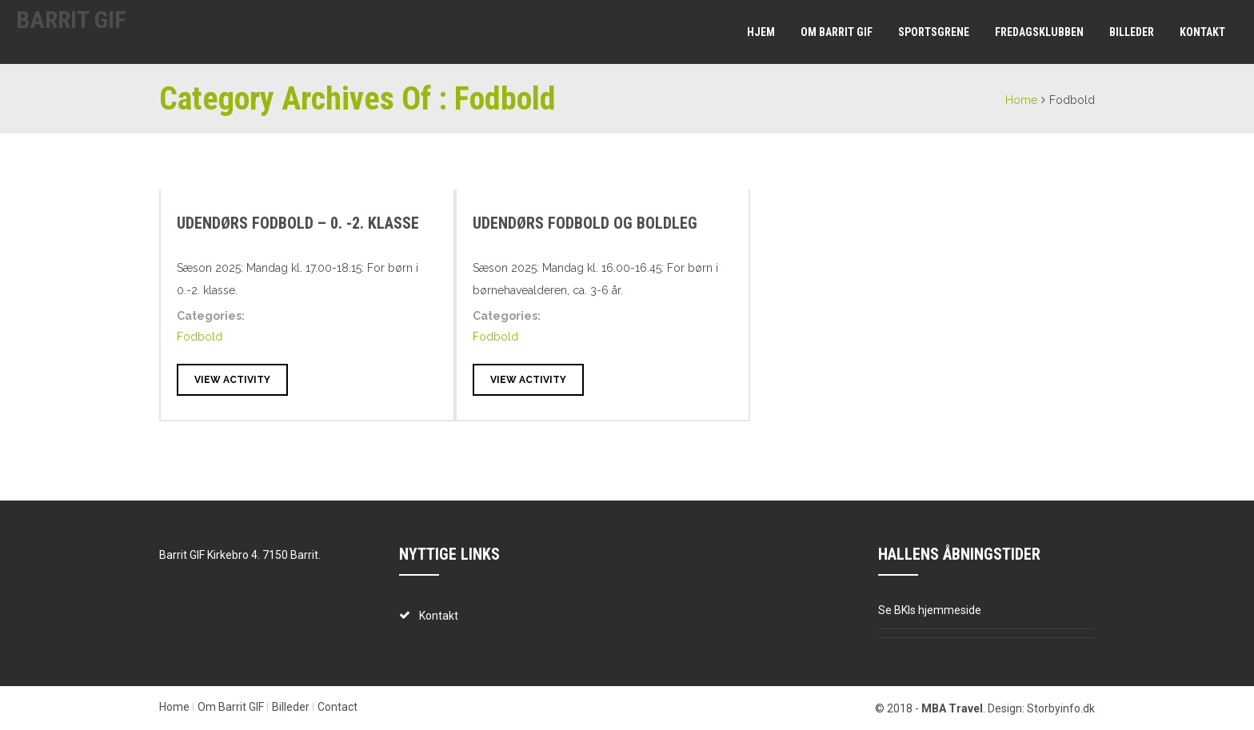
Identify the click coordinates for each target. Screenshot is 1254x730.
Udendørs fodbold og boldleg (585, 223)
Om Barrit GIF (837, 32)
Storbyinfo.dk (1061, 708)
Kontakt (1202, 32)
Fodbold (199, 336)
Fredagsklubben (1039, 32)
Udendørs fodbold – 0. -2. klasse (298, 223)
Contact (337, 706)
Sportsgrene (933, 32)
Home (1021, 100)
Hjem (761, 32)
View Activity (232, 379)
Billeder (1131, 32)
